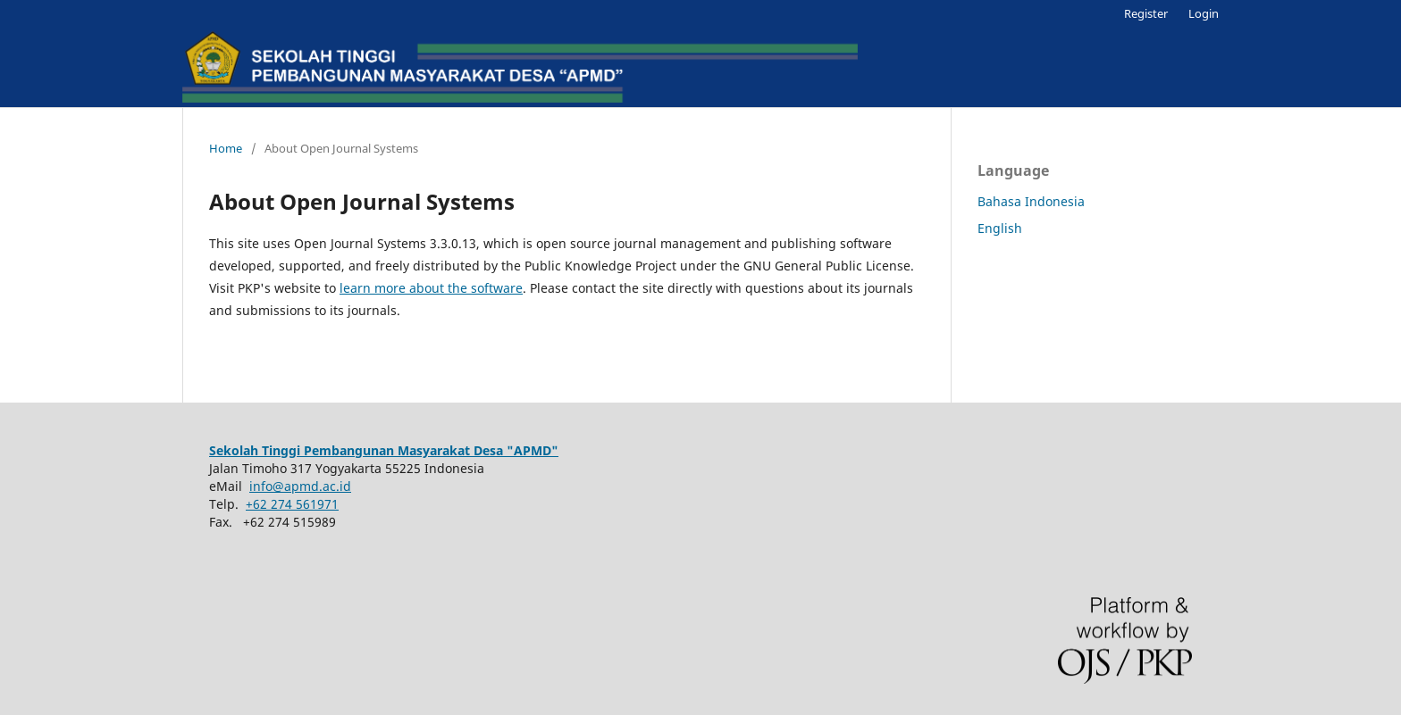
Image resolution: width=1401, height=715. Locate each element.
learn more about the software (431, 287)
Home (225, 148)
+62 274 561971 (292, 503)
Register (1146, 13)
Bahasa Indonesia (1031, 201)
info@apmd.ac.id (300, 486)
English (999, 228)
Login (1203, 13)
